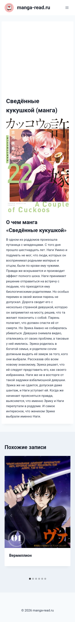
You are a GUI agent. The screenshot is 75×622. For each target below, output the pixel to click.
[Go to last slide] (11, 515)
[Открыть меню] (66, 8)
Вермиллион (20, 555)
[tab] (30, 579)
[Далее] (63, 515)
